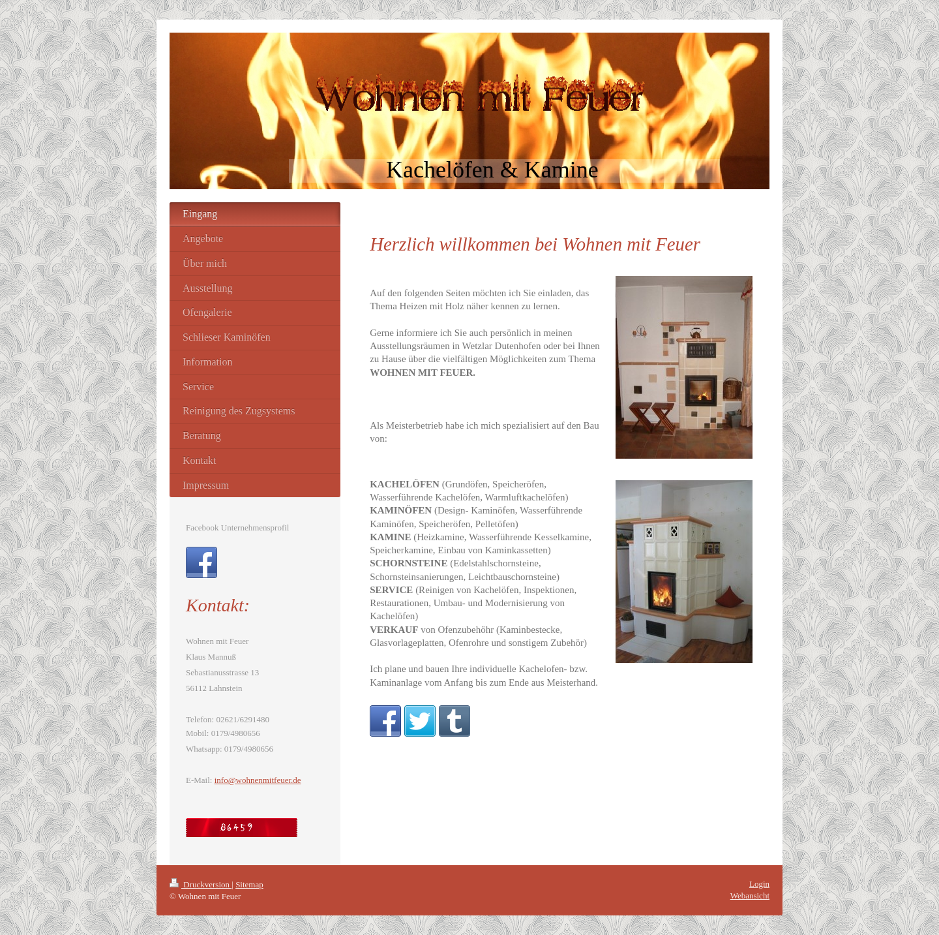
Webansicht (749, 895)
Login (759, 884)
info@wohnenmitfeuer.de (258, 780)
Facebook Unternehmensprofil (237, 527)
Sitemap (249, 884)
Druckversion (200, 884)
